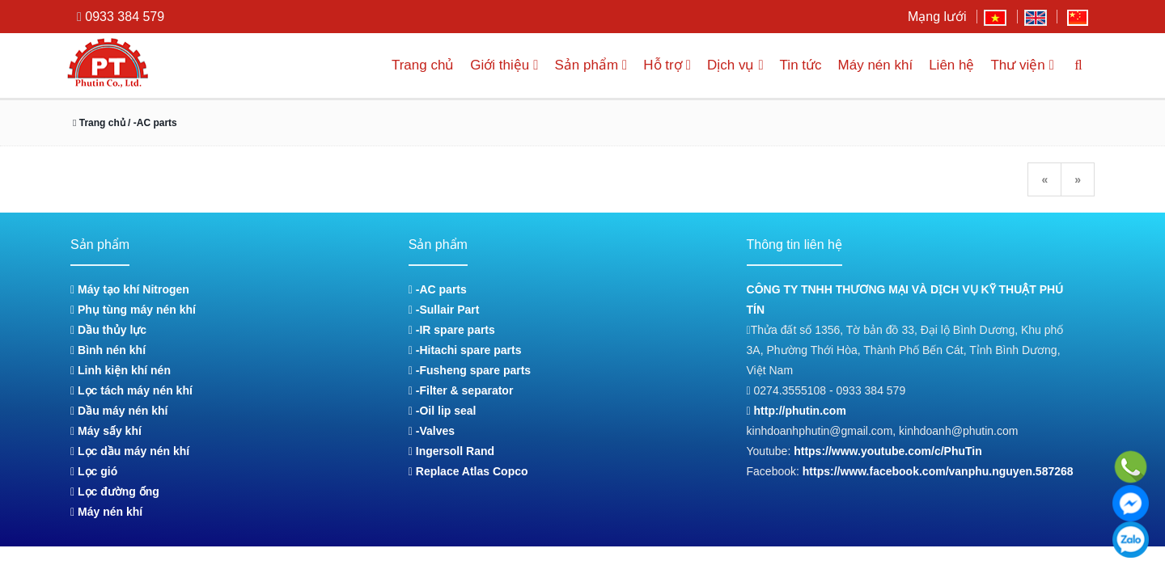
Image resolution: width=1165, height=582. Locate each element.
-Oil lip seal (443, 410)
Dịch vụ (729, 65)
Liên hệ (947, 65)
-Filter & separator (461, 390)
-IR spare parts (452, 329)
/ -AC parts (156, 123)
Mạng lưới (937, 16)
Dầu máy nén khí (118, 410)
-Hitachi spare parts (465, 350)
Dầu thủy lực (108, 329)
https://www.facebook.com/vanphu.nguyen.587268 (938, 471)
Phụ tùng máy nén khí (133, 309)
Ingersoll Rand (451, 451)
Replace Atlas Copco (468, 471)
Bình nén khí (108, 350)
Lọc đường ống (114, 491)
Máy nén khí (871, 65)
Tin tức (797, 65)
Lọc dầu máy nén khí (129, 451)
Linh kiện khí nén (120, 370)
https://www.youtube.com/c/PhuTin (888, 451)
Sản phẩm (577, 65)
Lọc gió (93, 471)
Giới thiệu (487, 65)
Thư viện (1020, 65)
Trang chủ (403, 65)
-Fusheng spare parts (470, 370)
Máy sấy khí (106, 430)
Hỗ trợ (657, 65)
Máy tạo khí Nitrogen (129, 289)
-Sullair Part (444, 309)
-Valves (432, 430)
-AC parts (438, 289)
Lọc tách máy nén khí (131, 390)
